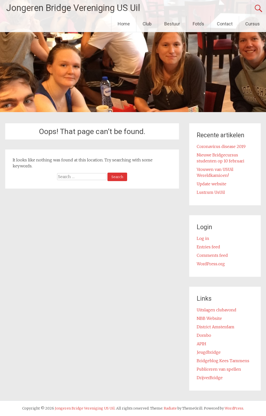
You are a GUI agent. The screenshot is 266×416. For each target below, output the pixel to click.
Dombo (204, 335)
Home (124, 23)
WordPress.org (211, 263)
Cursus (252, 23)
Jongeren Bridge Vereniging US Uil (73, 8)
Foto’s (198, 23)
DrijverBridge (210, 377)
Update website (211, 183)
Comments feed (212, 255)
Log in (203, 238)
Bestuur (172, 23)
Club (147, 23)
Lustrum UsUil (211, 192)
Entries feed (208, 246)
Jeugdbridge (209, 352)
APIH (201, 343)
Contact (225, 23)
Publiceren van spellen (219, 369)
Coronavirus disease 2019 (221, 146)
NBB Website (209, 318)
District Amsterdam (215, 326)
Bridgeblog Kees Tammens (223, 360)
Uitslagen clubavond (216, 309)
